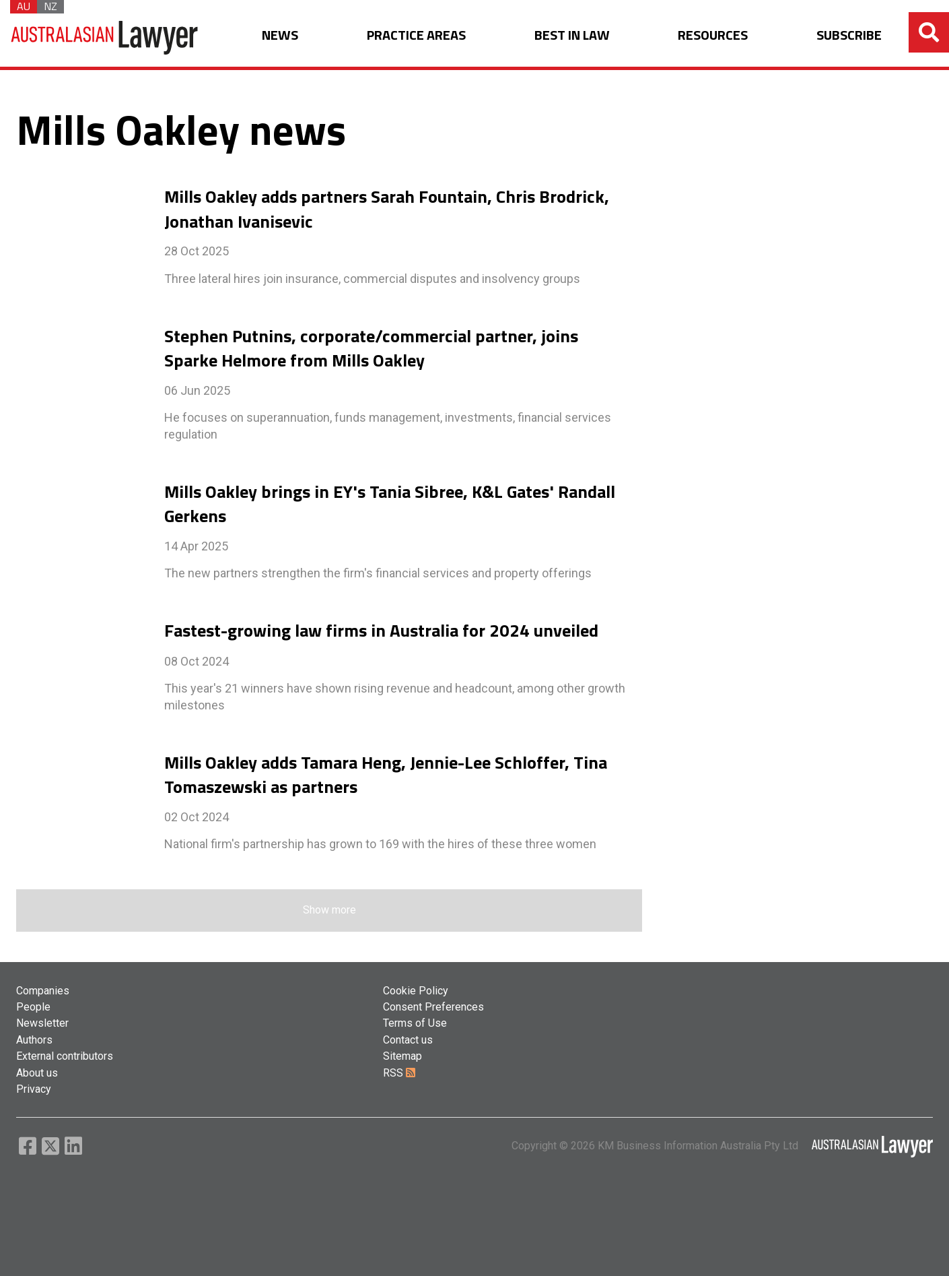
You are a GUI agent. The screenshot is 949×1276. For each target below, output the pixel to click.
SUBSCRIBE (849, 35)
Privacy (33, 1089)
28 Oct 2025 (196, 251)
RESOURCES (713, 35)
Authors (34, 1039)
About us (37, 1072)
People (33, 1006)
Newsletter (42, 1023)
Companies (42, 990)
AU (23, 6)
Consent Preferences (433, 1006)
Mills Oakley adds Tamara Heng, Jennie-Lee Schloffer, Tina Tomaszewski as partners (385, 775)
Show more (329, 909)
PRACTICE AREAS (416, 35)
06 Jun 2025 (197, 390)
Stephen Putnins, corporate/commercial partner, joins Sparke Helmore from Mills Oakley (371, 348)
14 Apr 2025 (196, 546)
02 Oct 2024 (196, 817)
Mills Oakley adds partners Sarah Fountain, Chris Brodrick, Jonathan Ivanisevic (386, 209)
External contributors (64, 1056)
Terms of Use (415, 1023)
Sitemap (402, 1056)
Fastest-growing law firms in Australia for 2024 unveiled (381, 630)
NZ (50, 6)
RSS (399, 1072)
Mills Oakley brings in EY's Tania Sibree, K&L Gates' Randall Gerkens (389, 504)
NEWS (280, 35)
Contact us (408, 1039)
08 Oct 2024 (196, 661)
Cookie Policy (415, 990)
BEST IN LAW (572, 35)
